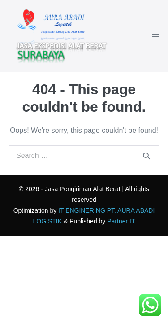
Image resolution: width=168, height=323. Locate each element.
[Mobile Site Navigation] (155, 36)
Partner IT (121, 221)
